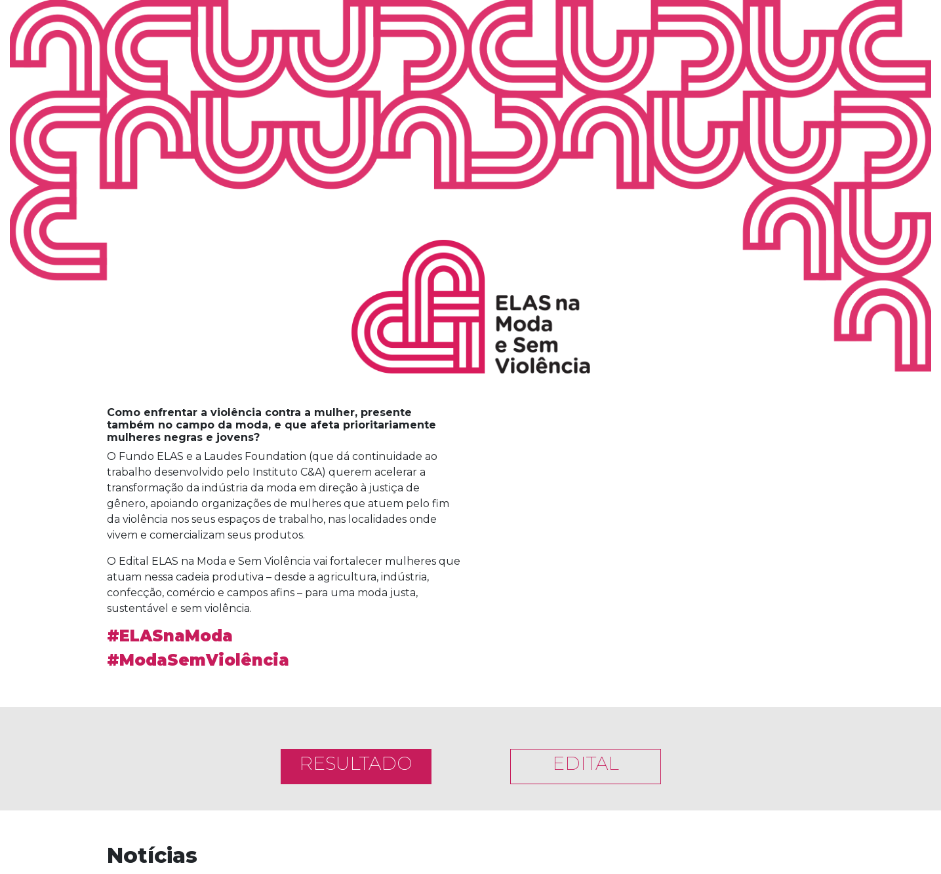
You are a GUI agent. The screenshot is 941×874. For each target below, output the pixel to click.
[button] (507, 505)
